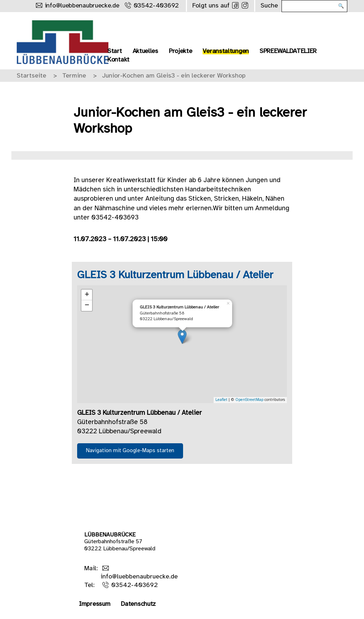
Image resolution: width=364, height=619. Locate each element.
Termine (74, 76)
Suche (269, 5)
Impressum (94, 604)
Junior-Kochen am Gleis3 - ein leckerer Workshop (174, 76)
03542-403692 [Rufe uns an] (156, 5)
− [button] (87, 305)
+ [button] (87, 295)
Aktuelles (145, 51)
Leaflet (221, 400)
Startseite (31, 76)
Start (114, 51)
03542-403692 (134, 585)
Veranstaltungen (226, 51)
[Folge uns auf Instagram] (245, 5)
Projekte (180, 51)
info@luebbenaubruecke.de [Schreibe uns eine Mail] (82, 5)
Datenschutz (138, 604)
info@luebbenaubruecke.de (139, 576)
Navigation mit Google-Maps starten (130, 451)
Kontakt (118, 60)
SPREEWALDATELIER (288, 51)
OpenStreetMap (249, 400)
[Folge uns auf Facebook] (235, 5)
